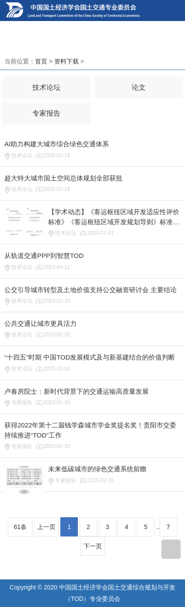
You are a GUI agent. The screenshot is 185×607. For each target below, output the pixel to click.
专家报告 (46, 113)
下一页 (93, 546)
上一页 (46, 526)
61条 (20, 526)
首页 (41, 61)
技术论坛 (46, 87)
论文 (139, 87)
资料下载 (66, 61)
